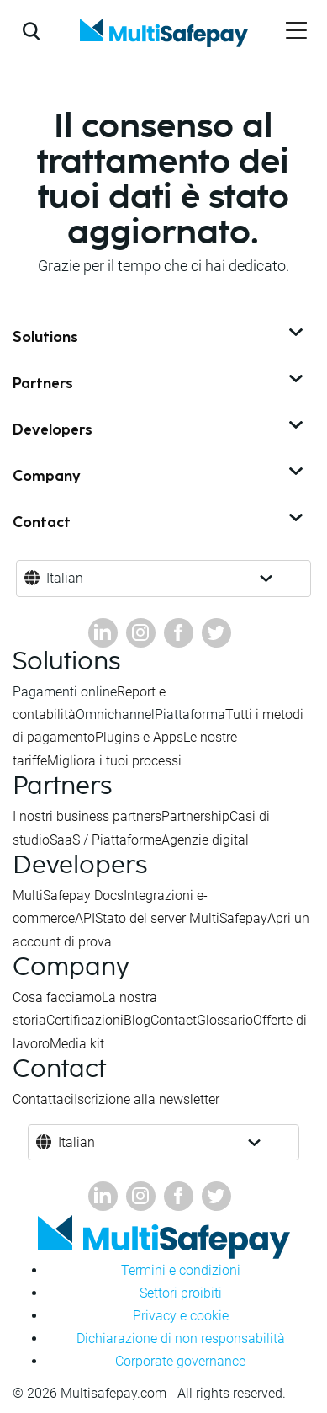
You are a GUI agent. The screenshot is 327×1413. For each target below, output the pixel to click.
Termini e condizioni (180, 1270)
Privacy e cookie (181, 1316)
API (85, 918)
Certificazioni (85, 1020)
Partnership (195, 816)
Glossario (225, 1020)
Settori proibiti (181, 1293)
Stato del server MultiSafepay (181, 918)
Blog (137, 1020)
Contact (159, 523)
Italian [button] (64, 578)
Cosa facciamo (57, 997)
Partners (159, 384)
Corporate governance (180, 1361)
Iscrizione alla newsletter (146, 1099)
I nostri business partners (87, 816)
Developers (159, 430)
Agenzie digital (205, 840)
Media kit (77, 1044)
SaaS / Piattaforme (105, 840)
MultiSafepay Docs (68, 896)
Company (159, 476)
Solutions (159, 337)
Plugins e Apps (139, 737)
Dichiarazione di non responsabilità (180, 1338)
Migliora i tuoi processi (114, 761)
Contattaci (43, 1099)
